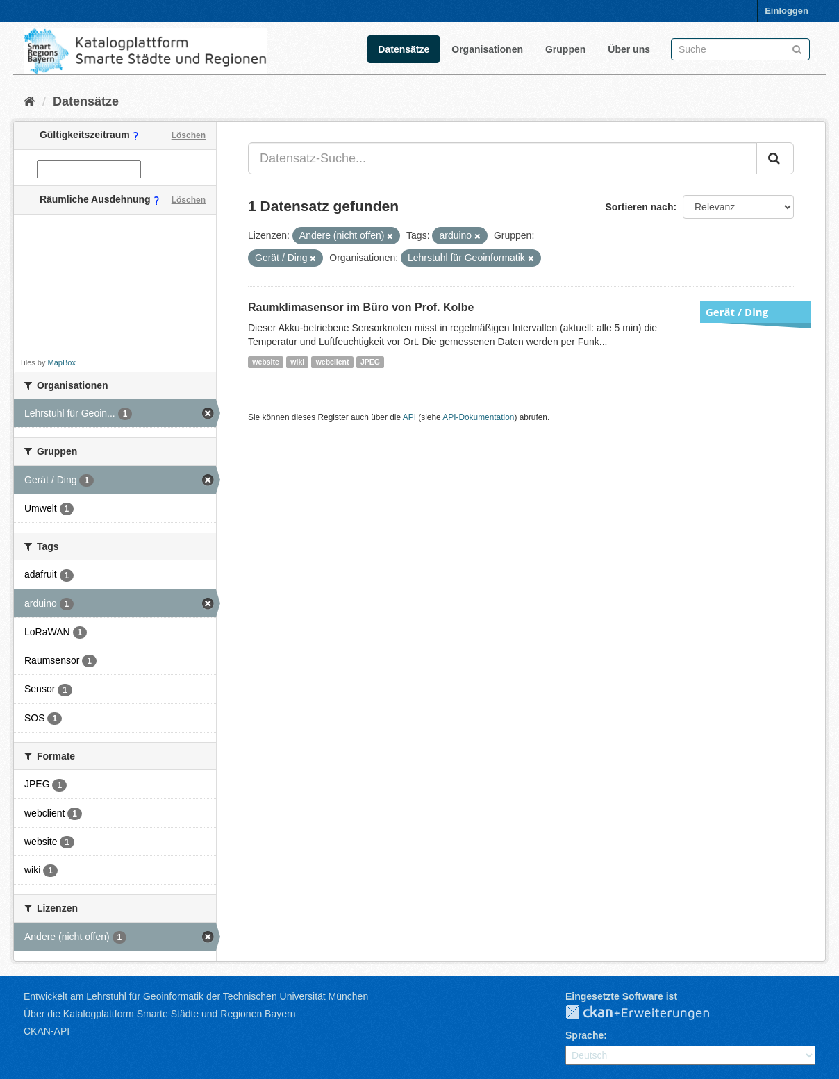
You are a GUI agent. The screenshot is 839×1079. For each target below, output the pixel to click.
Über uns (629, 49)
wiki (297, 362)
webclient (332, 362)
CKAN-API (46, 1031)
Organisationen (487, 49)
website (265, 362)
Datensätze (403, 49)
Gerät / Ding (737, 312)
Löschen (189, 135)
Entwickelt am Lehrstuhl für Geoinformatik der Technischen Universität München (196, 996)
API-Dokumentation (478, 417)
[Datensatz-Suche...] (502, 158)
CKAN (648, 1013)
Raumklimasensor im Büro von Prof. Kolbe (361, 307)
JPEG (370, 362)
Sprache (584, 1035)
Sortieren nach (639, 206)
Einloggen (786, 11)
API (409, 417)
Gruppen (565, 49)
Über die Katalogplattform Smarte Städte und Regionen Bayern (159, 1013)
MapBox (62, 362)
